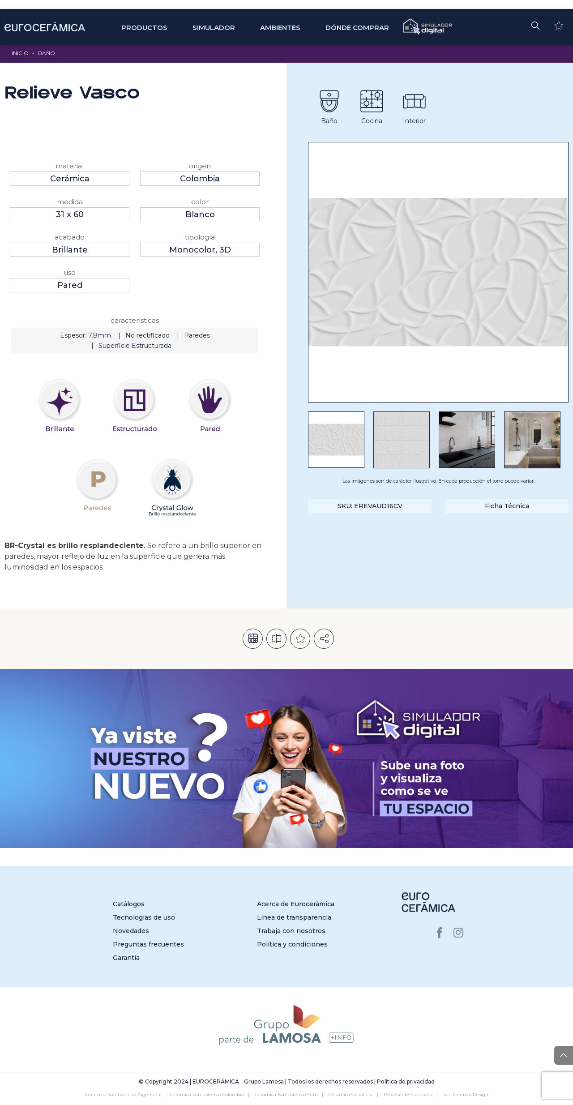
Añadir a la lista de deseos (300, 639)
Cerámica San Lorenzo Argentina (122, 1094)
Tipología (200, 237)
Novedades (131, 931)
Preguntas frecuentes (148, 944)
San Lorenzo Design (465, 1094)
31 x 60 (70, 214)
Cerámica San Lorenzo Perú (286, 1094)
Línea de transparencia (294, 917)
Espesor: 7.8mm (85, 335)
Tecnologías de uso (144, 917)
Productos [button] (144, 27)
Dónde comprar (357, 27)
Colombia (200, 179)
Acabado (70, 237)
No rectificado (147, 335)
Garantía (126, 958)
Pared (69, 285)
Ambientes (280, 27)
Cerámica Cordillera (351, 1094)
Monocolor (192, 250)
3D (225, 250)
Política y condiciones (292, 944)
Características (135, 320)
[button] (535, 25)
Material (70, 166)
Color (200, 201)
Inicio (20, 53)
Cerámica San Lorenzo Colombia (207, 1094)
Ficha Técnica (507, 506)
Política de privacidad (406, 1081)
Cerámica (70, 179)
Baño (46, 53)
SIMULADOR (213, 27)
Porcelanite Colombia (408, 1094)
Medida (70, 201)
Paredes (197, 335)
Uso (70, 272)
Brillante (70, 250)
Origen (200, 166)
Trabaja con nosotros (291, 931)
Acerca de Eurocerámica (295, 904)
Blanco (200, 214)
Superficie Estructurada (134, 346)
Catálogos (129, 904)
